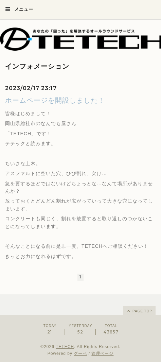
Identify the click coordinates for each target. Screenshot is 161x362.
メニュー (19, 9)
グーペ (80, 353)
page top (139, 310)
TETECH (65, 346)
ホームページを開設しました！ (55, 100)
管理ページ (102, 353)
